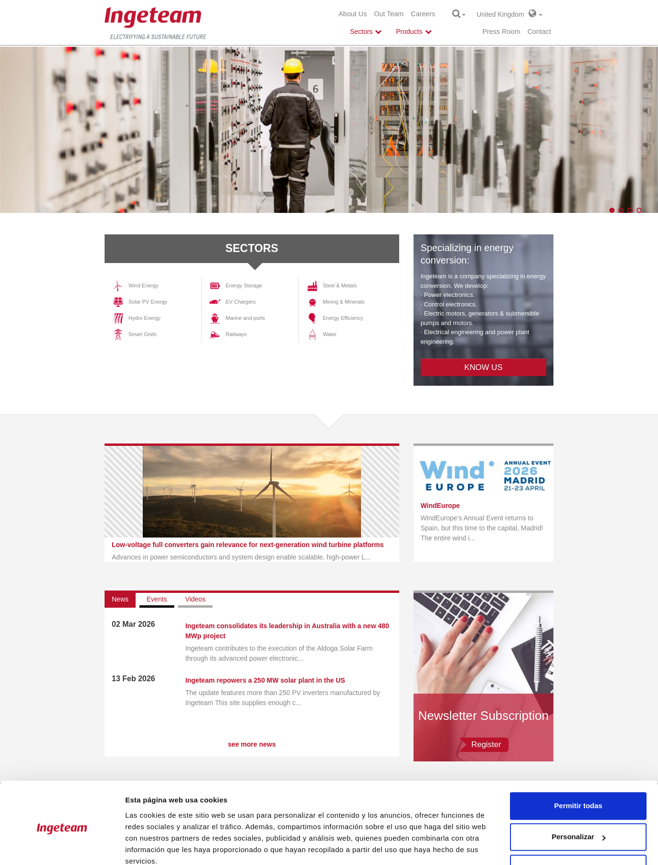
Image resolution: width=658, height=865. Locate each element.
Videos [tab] (195, 599)
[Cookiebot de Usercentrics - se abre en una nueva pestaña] (62, 846)
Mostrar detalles (153, 846)
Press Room (501, 31)
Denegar (578, 827)
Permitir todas (578, 764)
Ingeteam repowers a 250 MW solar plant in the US (265, 680)
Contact (539, 31)
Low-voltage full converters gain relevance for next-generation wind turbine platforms (247, 545)
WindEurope (440, 505)
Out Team (388, 14)
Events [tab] (157, 599)
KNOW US (483, 367)
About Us (353, 14)
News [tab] (120, 599)
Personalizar (578, 795)
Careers (423, 14)
